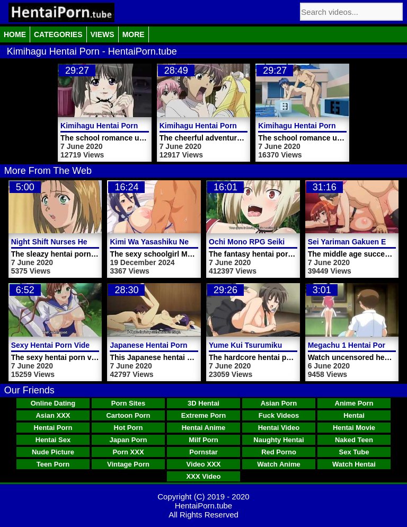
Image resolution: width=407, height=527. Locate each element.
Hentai (354, 415)
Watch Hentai (354, 464)
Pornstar (203, 452)
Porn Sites (128, 403)
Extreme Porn (203, 415)
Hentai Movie (354, 428)
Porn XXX (128, 452)
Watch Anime (278, 464)
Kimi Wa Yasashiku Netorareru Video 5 (177, 242)
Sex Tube (354, 452)
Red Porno (278, 452)
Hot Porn (128, 428)
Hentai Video (279, 428)
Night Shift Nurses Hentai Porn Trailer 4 (80, 242)
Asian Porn (279, 403)
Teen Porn (53, 464)
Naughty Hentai (278, 440)
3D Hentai (203, 403)
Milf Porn (203, 440)
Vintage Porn (128, 464)
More (133, 34)
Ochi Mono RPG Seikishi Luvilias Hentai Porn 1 (292, 242)
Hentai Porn (53, 428)
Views (102, 34)
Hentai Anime (204, 428)
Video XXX (204, 464)
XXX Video (204, 476)
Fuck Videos (279, 415)
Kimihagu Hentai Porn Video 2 (213, 125)
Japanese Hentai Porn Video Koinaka (175, 345)
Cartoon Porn (128, 415)
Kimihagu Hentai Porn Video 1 (113, 125)
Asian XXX (53, 415)
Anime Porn (354, 403)
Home (15, 34)
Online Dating (53, 403)
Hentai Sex (53, 440)
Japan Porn (128, 440)
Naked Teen (354, 440)
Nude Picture (53, 452)
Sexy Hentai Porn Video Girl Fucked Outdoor (90, 345)
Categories (58, 34)
